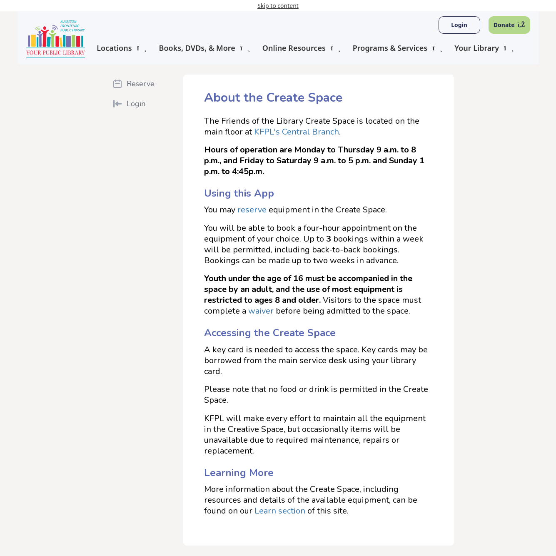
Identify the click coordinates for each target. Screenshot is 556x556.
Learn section (279, 510)
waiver (261, 311)
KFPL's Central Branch (296, 131)
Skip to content (278, 6)
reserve (252, 209)
